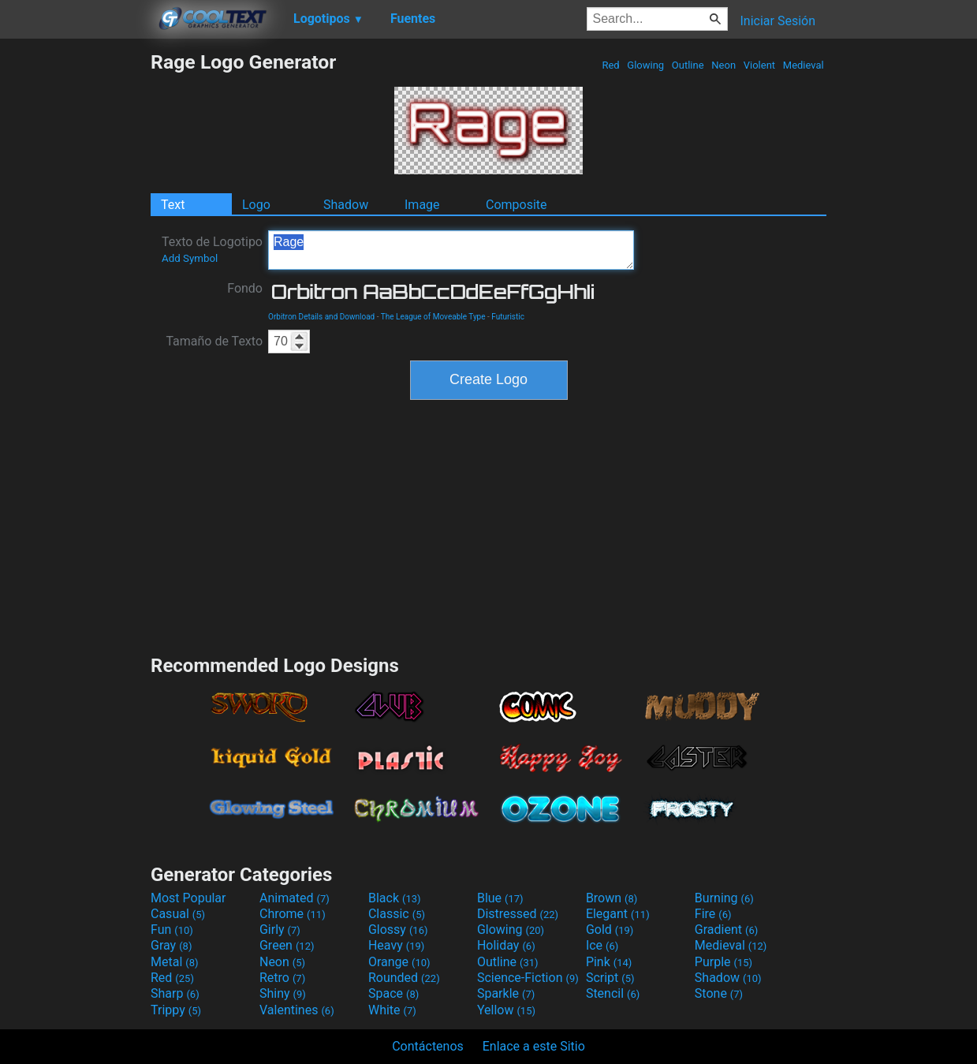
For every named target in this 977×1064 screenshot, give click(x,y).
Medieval (803, 65)
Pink (609, 961)
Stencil (613, 993)
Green (287, 945)
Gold (610, 929)
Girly (279, 929)
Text (173, 204)
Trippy (176, 1009)
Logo (256, 204)
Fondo (245, 288)
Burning (724, 897)
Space (393, 993)
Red (610, 65)
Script (610, 977)
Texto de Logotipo (212, 249)
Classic (396, 913)
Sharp (175, 993)
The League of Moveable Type (433, 316)
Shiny (282, 993)
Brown (611, 897)
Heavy (396, 945)
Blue (500, 897)
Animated (294, 897)
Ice (602, 945)
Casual (178, 913)
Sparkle (506, 993)
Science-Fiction (528, 977)
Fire (713, 913)
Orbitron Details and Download (321, 316)
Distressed (517, 913)
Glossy (398, 929)
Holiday (506, 945)
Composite (516, 204)
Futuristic (507, 316)
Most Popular (188, 897)
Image (422, 204)
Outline (688, 65)
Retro (282, 977)
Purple (723, 961)
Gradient (726, 929)
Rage (451, 250)
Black (394, 897)
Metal (175, 961)
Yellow (506, 1009)
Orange (399, 961)
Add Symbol (190, 258)
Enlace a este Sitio (534, 1046)
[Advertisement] (75, 287)
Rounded (404, 977)
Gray (171, 945)
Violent (759, 65)
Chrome (292, 913)
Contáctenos (428, 1046)
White (392, 1009)
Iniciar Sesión (777, 20)
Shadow (345, 204)
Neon (723, 65)
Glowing (645, 65)
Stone (719, 993)
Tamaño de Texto (214, 341)
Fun (172, 929)
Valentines (296, 1009)
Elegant (618, 913)
